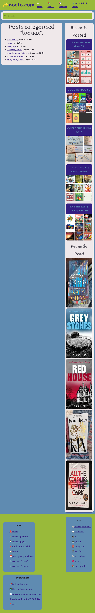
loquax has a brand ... (16, 56)
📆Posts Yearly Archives (21, 556)
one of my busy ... (14, 50)
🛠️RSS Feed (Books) (19, 566)
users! (9, 43)
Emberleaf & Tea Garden (79, 208)
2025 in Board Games (79, 44)
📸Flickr (76, 536)
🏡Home (13, 551)
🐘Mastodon (78, 556)
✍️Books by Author (19, 536)
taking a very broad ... (16, 60)
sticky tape (11, 46)
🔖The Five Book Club (19, 546)
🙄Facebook (78, 531)
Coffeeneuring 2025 (79, 130)
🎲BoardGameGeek (81, 526)
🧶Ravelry (77, 561)
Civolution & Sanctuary (79, 169)
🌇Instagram (78, 546)
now (14, 604)
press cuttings (13, 39)
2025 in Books (79, 89)
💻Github (76, 541)
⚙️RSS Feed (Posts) (18, 561)
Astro (25, 584)
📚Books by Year (17, 541)
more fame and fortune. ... (18, 53)
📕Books (13, 531)
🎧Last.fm (77, 551)
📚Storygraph (79, 566)
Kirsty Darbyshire (20, 599)
